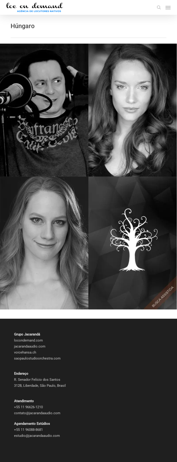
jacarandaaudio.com (29, 346)
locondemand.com (28, 340)
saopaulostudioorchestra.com (37, 358)
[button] (168, 7)
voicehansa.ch (25, 352)
